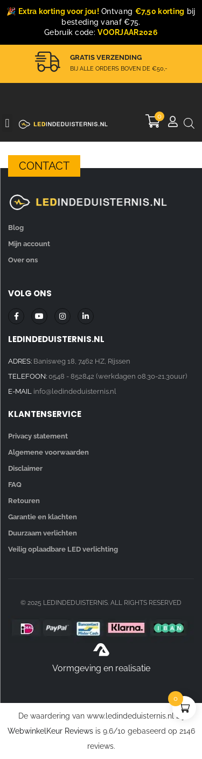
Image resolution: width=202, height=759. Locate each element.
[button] (7, 123)
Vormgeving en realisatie (101, 668)
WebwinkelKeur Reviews (50, 731)
